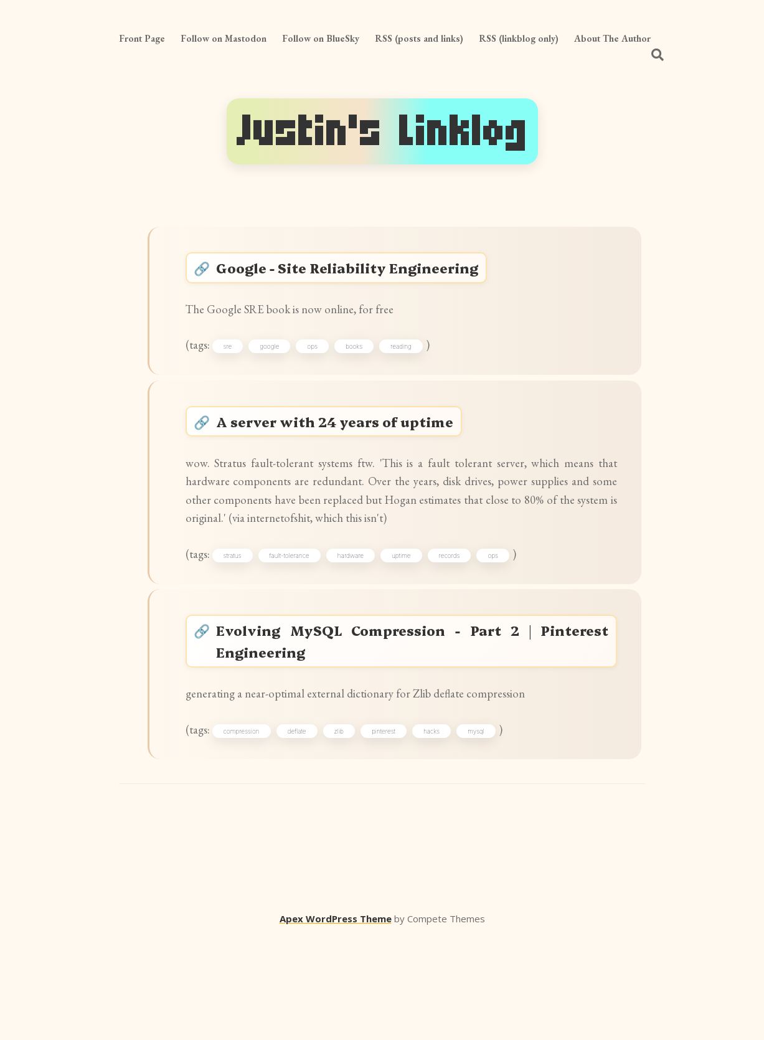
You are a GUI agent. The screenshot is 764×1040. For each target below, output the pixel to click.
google (281, 365)
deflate (308, 829)
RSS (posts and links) (419, 38)
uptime (413, 630)
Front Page (142, 38)
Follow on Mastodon (223, 38)
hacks (443, 829)
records (461, 630)
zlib (350, 829)
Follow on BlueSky (320, 38)
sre (239, 365)
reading (412, 365)
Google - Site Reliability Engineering (363, 273)
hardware (362, 630)
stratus (244, 630)
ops (324, 365)
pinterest (395, 829)
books (365, 365)
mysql (487, 829)
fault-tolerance (301, 630)
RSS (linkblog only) (519, 38)
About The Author (612, 38)
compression (253, 829)
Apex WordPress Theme (336, 1022)
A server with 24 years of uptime (349, 450)
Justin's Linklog (382, 131)
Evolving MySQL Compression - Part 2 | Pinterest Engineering (414, 726)
